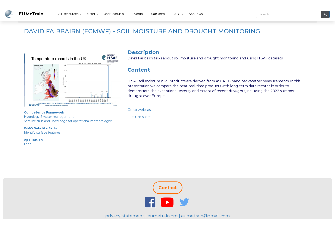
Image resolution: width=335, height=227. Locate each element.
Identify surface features (42, 132)
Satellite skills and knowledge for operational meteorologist (68, 121)
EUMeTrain (31, 13)
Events (137, 14)
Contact (168, 187)
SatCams (158, 14)
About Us (196, 14)
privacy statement (124, 215)
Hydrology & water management (49, 117)
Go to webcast (140, 110)
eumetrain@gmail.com (205, 215)
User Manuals (114, 14)
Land (27, 144)
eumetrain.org (163, 215)
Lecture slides (139, 117)
